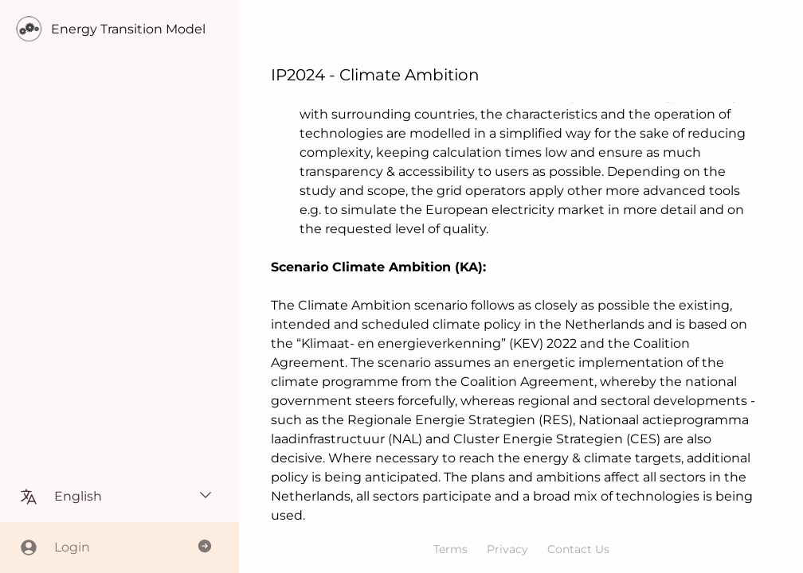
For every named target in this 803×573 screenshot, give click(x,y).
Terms (450, 549)
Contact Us (578, 549)
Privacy (507, 549)
